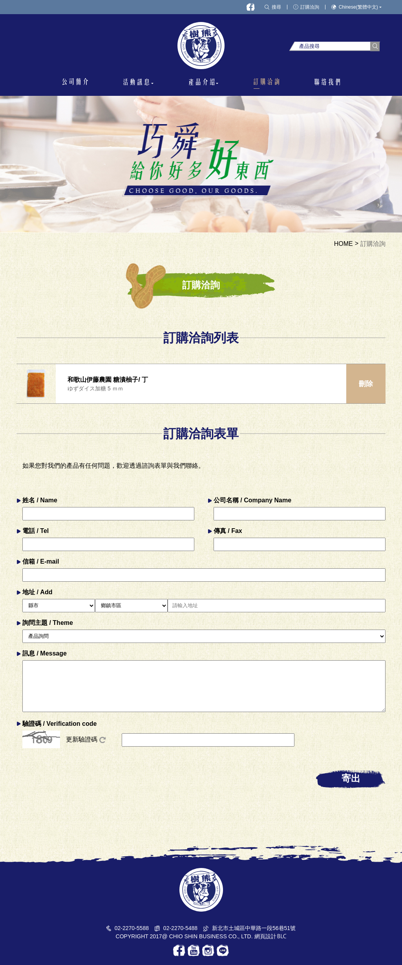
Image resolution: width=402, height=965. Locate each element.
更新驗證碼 (86, 739)
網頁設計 (265, 936)
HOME (343, 244)
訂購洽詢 (373, 244)
